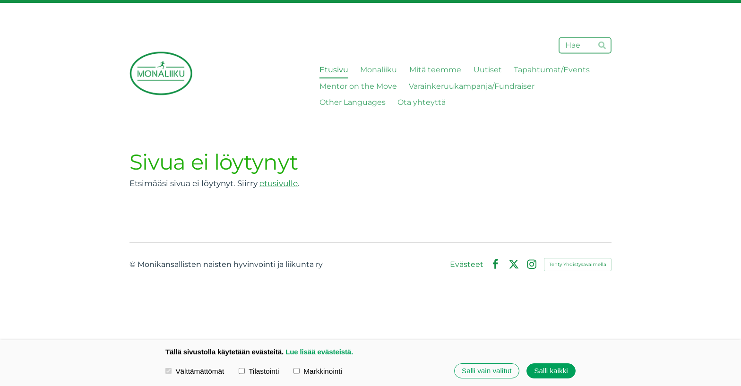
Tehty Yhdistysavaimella (577, 264)
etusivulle (278, 183)
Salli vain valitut (486, 371)
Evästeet (466, 264)
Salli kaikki (551, 371)
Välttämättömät (194, 371)
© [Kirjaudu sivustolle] (133, 264)
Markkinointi (317, 371)
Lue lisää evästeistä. (319, 352)
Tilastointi (259, 371)
